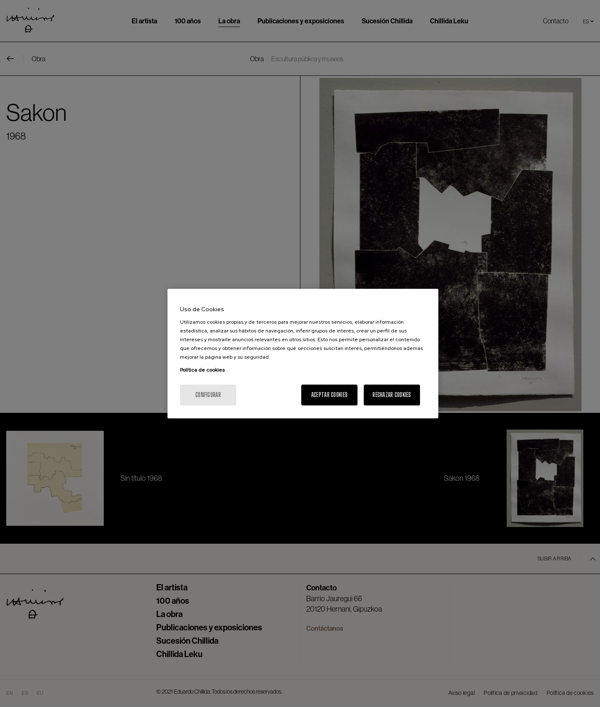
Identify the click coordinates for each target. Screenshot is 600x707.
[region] (303, 354)
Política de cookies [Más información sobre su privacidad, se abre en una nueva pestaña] (202, 370)
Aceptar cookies (329, 394)
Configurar (208, 394)
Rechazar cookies (391, 394)
